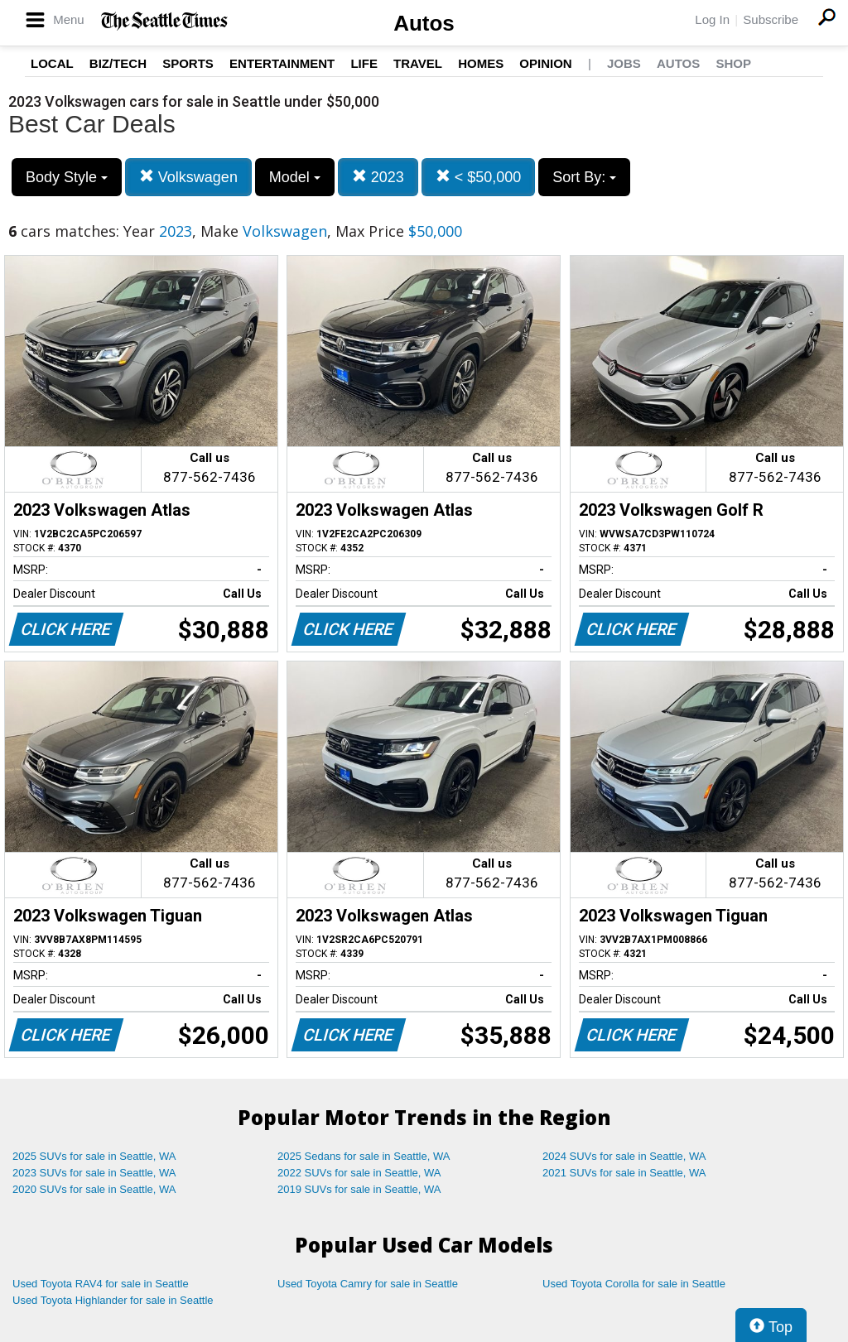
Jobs (624, 63)
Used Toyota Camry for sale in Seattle (367, 1283)
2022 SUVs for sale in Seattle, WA (359, 1172)
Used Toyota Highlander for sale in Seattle (113, 1300)
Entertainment (282, 63)
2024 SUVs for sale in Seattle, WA (624, 1156)
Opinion (545, 63)
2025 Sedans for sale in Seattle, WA (363, 1156)
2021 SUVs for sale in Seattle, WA (624, 1172)
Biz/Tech (118, 63)
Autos (424, 23)
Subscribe (770, 19)
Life (364, 63)
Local (52, 63)
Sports (188, 63)
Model (294, 177)
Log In (712, 19)
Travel (417, 63)
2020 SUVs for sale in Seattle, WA (94, 1189)
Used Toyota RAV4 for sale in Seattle (100, 1283)
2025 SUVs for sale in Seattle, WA (94, 1156)
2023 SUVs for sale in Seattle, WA (94, 1172)
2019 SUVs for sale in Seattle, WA (359, 1189)
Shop (733, 63)
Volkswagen (188, 176)
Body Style (67, 177)
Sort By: (584, 177)
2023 (378, 176)
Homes (481, 63)
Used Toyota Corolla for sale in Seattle (633, 1283)
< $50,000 (479, 176)
